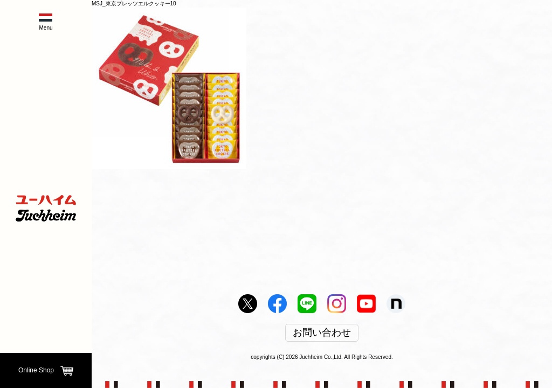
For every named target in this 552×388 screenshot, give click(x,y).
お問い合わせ (322, 333)
